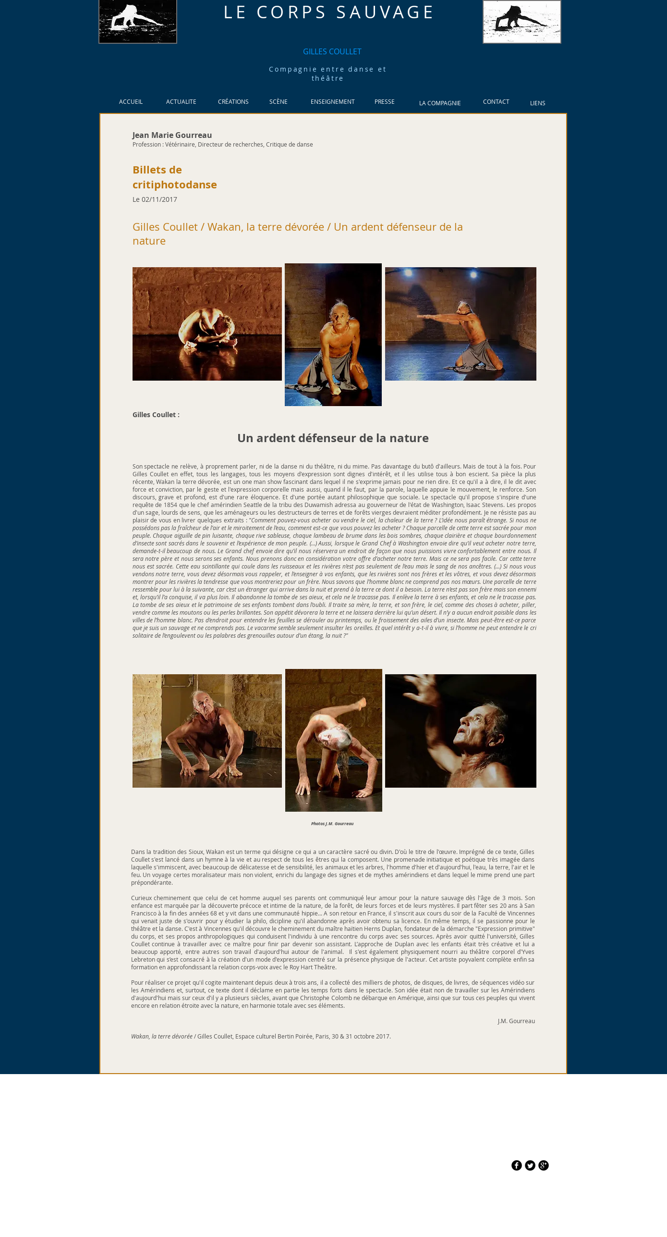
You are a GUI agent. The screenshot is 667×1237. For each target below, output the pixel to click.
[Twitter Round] (530, 1165)
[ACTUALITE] (181, 102)
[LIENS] (538, 103)
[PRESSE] (385, 102)
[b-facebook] (516, 1165)
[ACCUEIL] (131, 102)
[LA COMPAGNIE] (440, 103)
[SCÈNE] (278, 102)
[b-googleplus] (543, 1165)
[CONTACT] (496, 102)
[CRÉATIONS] (233, 102)
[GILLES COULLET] (332, 51)
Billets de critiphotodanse (175, 177)
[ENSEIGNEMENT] (333, 102)
